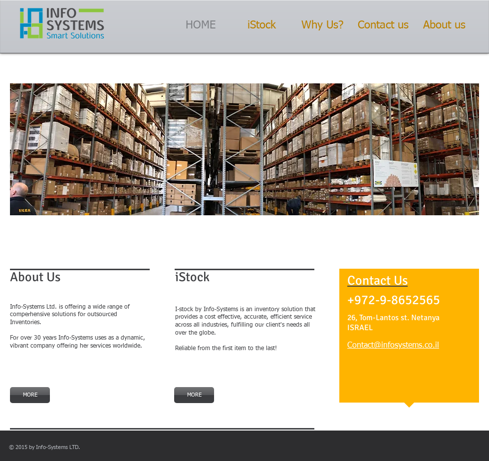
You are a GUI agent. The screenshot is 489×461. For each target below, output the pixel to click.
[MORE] (30, 395)
